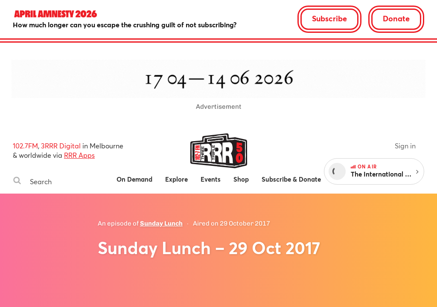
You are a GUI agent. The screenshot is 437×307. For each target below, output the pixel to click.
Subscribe (329, 18)
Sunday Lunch (161, 223)
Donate (396, 18)
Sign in (405, 145)
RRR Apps (79, 155)
